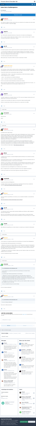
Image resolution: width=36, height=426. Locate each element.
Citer (4, 27)
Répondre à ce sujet (18, 14)
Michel (5, 153)
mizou (22, 343)
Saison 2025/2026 (25, 402)
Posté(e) (8, 32)
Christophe (29, 349)
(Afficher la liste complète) (30, 333)
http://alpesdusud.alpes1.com (19, 144)
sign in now (24, 314)
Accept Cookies (23, 421)
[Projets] (5, 343)
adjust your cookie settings (11, 423)
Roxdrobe (6, 264)
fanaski (5, 223)
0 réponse (27, 354)
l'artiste (23, 398)
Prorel (6, 370)
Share (8, 325)
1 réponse (27, 346)
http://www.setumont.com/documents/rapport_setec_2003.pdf (11, 199)
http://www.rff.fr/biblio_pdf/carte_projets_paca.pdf (13, 185)
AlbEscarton (7, 403)
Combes (6, 336)
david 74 (5, 31)
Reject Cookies (32, 421)
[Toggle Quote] (2, 268)
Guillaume (4, 10)
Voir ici (15, 23)
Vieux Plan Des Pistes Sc (26, 411)
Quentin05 (23, 349)
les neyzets (6, 112)
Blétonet (6, 360)
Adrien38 (3, 336)
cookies (2, 422)
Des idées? (10, 11)
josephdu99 (6, 178)
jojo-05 (5, 46)
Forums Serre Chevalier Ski (9, 1)
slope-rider (23, 370)
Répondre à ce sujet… (6, 319)
